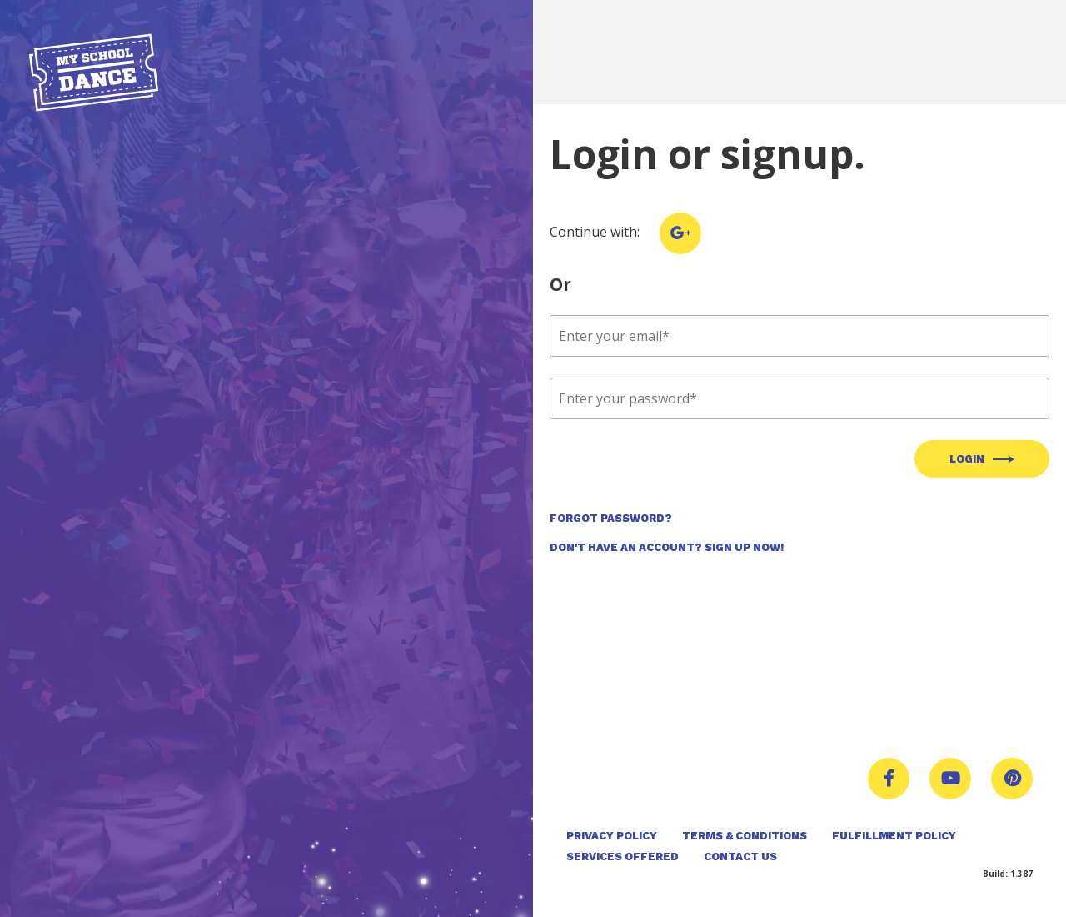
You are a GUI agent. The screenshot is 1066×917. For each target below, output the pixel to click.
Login (966, 459)
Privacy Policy (611, 835)
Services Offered (622, 856)
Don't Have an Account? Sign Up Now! (667, 547)
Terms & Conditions (744, 835)
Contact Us (740, 856)
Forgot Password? (611, 518)
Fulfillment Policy (894, 835)
